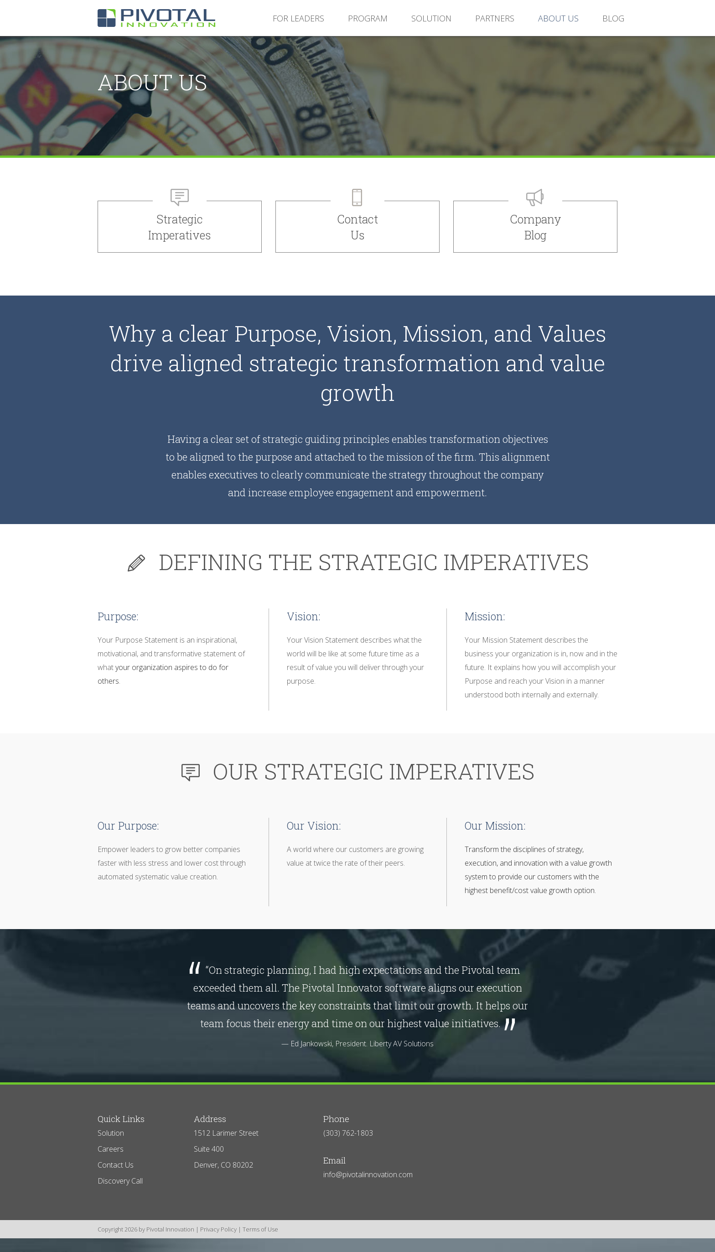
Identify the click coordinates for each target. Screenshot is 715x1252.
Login (5, 1246)
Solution (111, 1133)
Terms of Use (260, 1229)
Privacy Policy (218, 1229)
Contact (357, 227)
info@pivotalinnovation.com (368, 1174)
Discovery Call (120, 1181)
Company (535, 227)
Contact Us (116, 1165)
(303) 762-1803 (348, 1133)
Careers (111, 1149)
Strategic (179, 227)
